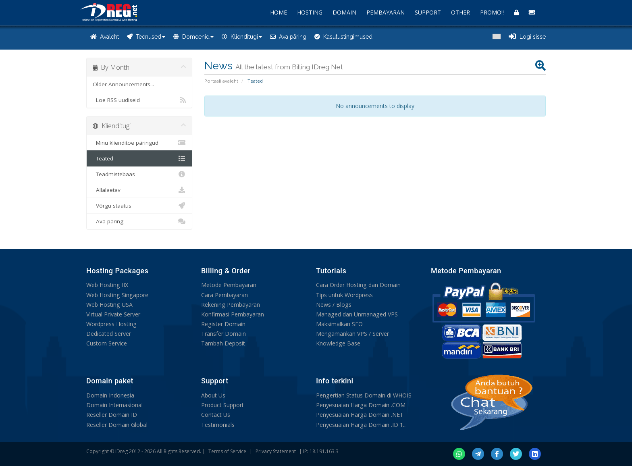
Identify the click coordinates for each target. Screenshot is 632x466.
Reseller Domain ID (111, 414)
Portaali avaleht (221, 81)
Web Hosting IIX (107, 285)
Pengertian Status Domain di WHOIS (363, 395)
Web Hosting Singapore (117, 294)
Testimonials (218, 424)
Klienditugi (242, 36)
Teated (139, 158)
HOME (278, 12)
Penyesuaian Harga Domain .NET (359, 414)
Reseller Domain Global (117, 424)
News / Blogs (333, 304)
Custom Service (106, 343)
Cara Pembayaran (224, 294)
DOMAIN (344, 12)
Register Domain (223, 323)
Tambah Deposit (223, 343)
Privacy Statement (276, 451)
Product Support (222, 405)
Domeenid (193, 36)
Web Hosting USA (109, 304)
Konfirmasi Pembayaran (232, 314)
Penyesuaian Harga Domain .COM (360, 405)
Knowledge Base (338, 343)
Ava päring (288, 36)
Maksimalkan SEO (339, 323)
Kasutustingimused (343, 36)
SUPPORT (428, 12)
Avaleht (104, 36)
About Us (213, 395)
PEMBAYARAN (385, 12)
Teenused (146, 36)
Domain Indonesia (110, 395)
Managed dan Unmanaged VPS (356, 314)
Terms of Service (227, 451)
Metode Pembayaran (228, 285)
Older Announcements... (123, 84)
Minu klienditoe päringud (139, 143)
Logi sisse (527, 36)
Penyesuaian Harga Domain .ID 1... (361, 424)
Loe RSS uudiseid (139, 100)
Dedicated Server (108, 333)
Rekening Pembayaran (230, 304)
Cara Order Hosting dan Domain (358, 285)
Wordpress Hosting (111, 323)
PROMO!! (492, 12)
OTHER (460, 12)
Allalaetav (139, 190)
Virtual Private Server (113, 314)
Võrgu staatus (139, 205)
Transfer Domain (223, 333)
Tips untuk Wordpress (344, 294)
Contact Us (215, 414)
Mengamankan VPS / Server (352, 333)
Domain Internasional (114, 405)
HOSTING (309, 12)
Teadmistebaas (139, 174)
